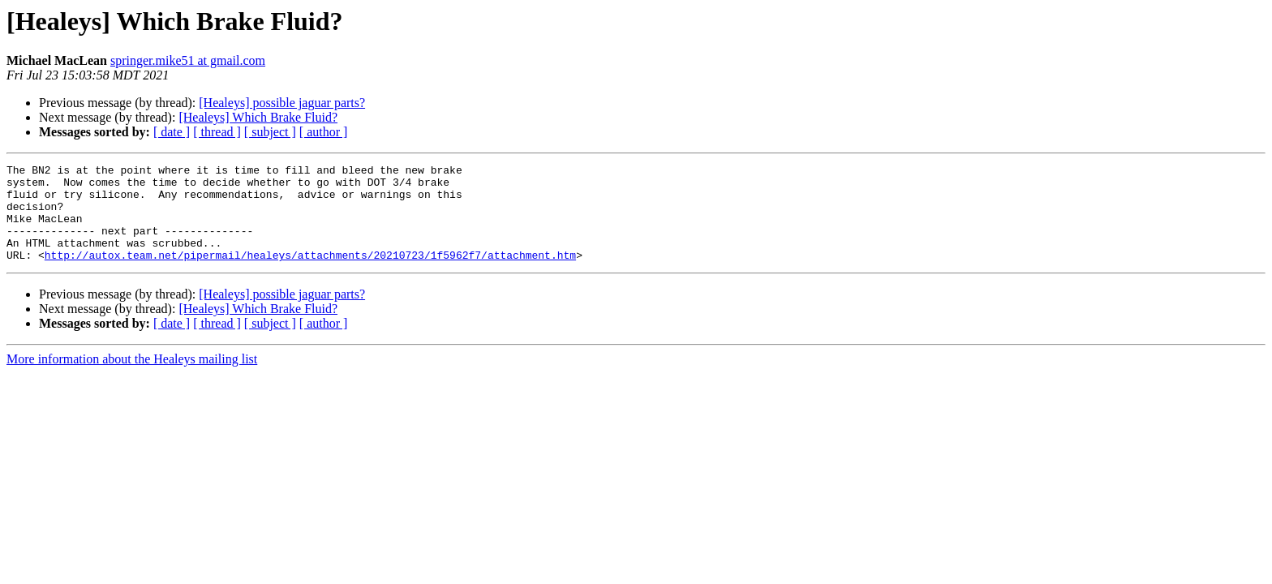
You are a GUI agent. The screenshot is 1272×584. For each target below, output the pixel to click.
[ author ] (323, 132)
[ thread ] (217, 132)
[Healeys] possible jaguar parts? (282, 103)
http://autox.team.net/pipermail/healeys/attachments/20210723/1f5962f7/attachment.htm (310, 274)
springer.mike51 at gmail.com (187, 60)
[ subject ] (270, 132)
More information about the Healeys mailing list (131, 378)
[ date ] (171, 132)
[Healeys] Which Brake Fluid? (257, 117)
